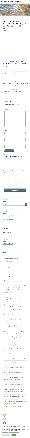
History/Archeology (9, 74)
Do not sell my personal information (10, 432)
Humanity (17, 74)
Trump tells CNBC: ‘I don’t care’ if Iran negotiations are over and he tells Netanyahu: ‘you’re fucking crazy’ (14, 379)
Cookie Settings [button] (6, 434)
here (23, 217)
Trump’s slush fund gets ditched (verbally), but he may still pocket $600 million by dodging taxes (14, 327)
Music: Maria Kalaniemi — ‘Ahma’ (12, 406)
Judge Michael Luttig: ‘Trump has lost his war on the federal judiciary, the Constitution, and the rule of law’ (14, 287)
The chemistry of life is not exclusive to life (15, 359)
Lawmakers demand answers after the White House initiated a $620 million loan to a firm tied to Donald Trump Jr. (14, 304)
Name (5, 130)
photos (13, 171)
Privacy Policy (7, 268)
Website (6, 143)
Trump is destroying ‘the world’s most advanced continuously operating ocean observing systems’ (14, 343)
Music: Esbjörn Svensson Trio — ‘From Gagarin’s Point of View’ (15, 83)
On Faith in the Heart (9, 261)
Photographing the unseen (11, 258)
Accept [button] (13, 434)
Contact (6, 264)
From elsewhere (19, 28)
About (5, 255)
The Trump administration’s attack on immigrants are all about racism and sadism (14, 391)
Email (5, 137)
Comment (7, 109)
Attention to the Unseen (11, 2)
